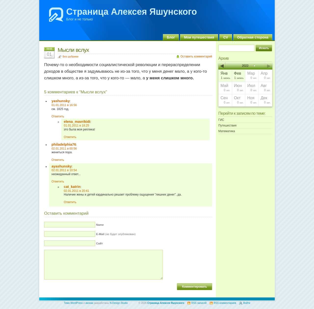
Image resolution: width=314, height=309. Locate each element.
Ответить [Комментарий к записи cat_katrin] (70, 202)
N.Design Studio (119, 303)
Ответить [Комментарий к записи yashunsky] (58, 116)
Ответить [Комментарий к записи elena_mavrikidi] (70, 137)
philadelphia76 (64, 144)
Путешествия (227, 125)
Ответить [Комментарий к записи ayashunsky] (58, 181)
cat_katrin (72, 187)
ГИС (221, 120)
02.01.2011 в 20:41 (76, 191)
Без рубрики (70, 56)
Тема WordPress (73, 303)
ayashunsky (62, 166)
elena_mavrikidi (77, 122)
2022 (245, 66)
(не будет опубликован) (116, 234)
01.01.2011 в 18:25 (76, 125)
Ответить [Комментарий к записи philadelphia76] (58, 160)
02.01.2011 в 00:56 (64, 148)
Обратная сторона (252, 37)
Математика (226, 131)
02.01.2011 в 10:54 (64, 170)
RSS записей (199, 303)
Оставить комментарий (196, 56)
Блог (171, 37)
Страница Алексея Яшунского (131, 12)
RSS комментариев (225, 303)
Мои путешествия (199, 37)
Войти (246, 303)
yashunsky (61, 101)
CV (225, 37)
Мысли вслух (73, 50)
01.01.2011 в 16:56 (64, 105)
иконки (89, 303)
